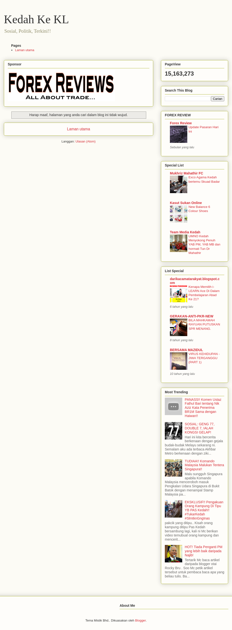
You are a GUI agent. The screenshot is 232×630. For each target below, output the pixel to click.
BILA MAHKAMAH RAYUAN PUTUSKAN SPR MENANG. (204, 324)
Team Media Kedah (185, 232)
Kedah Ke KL (36, 19)
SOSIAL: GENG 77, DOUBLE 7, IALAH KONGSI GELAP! (200, 428)
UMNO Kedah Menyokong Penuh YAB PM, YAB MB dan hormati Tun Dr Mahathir (204, 244)
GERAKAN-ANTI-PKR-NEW (191, 316)
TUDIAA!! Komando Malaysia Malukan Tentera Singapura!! (204, 465)
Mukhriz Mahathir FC (186, 173)
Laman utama (24, 50)
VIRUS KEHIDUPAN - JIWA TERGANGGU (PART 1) (204, 358)
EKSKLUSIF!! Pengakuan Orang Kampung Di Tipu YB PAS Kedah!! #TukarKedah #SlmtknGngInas (204, 510)
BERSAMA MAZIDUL (186, 350)
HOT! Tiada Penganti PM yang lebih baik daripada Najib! (204, 551)
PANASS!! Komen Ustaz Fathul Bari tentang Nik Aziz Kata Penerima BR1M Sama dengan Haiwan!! (203, 408)
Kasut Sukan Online (186, 203)
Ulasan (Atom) (85, 141)
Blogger (140, 620)
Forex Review (181, 123)
